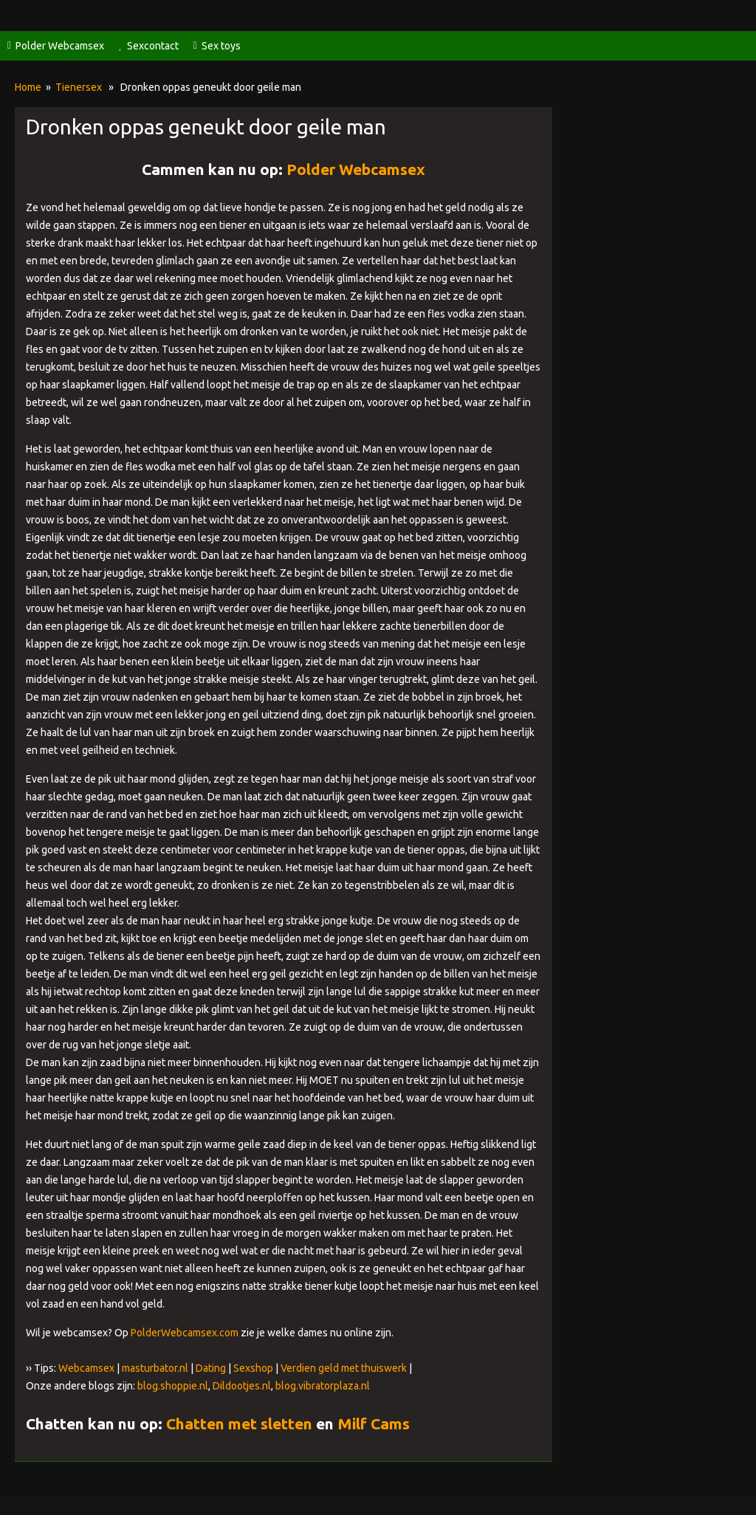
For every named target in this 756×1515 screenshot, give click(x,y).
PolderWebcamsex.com (184, 1333)
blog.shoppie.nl (172, 1386)
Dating (211, 1368)
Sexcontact (153, 46)
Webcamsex (86, 1368)
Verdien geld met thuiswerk (344, 1368)
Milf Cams (373, 1423)
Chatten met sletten (239, 1423)
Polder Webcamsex (60, 46)
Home (28, 87)
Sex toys (221, 46)
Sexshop (253, 1368)
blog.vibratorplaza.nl (322, 1386)
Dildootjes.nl (242, 1386)
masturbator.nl (155, 1368)
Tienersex (78, 87)
